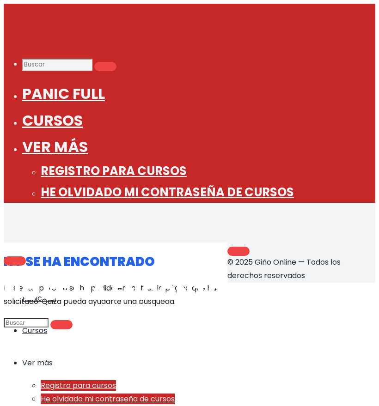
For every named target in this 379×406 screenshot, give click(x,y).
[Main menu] (15, 261)
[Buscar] (105, 66)
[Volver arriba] (238, 251)
